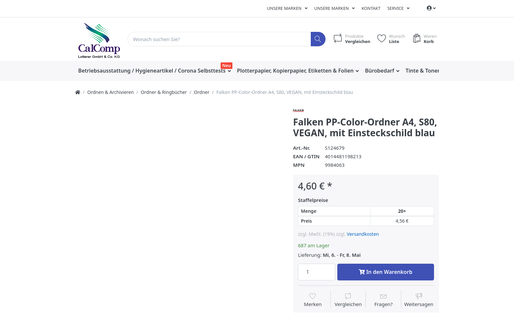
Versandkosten (363, 234)
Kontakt (371, 8)
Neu (226, 65)
